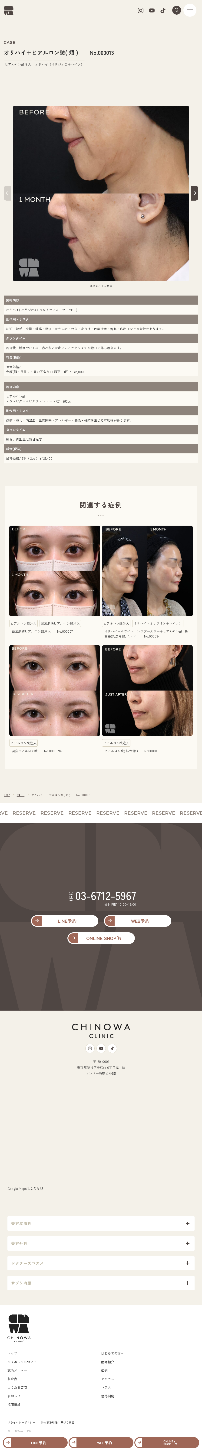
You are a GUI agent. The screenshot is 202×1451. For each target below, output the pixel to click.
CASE (20, 795)
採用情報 (13, 1404)
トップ (12, 1353)
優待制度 (107, 1396)
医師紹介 (107, 1362)
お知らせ (13, 1396)
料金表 (12, 1378)
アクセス (107, 1378)
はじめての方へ (112, 1353)
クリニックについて (22, 1362)
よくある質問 (17, 1387)
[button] (7, 194)
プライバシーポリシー (21, 1422)
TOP (7, 795)
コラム (106, 1387)
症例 (104, 1370)
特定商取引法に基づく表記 (57, 1422)
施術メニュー (17, 1370)
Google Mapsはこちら (23, 1188)
